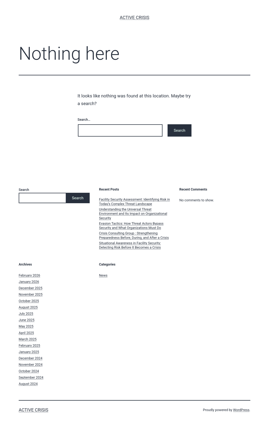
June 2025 (26, 320)
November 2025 (31, 294)
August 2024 (28, 384)
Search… (84, 119)
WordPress (241, 410)
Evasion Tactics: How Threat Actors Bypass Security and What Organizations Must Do (131, 225)
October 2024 (29, 371)
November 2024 (31, 364)
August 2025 (28, 307)
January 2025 (29, 352)
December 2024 (30, 358)
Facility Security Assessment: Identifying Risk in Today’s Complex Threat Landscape (134, 201)
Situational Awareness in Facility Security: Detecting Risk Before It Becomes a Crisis (130, 245)
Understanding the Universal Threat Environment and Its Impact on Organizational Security (133, 213)
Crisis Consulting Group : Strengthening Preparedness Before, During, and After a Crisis (134, 235)
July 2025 (26, 314)
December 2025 (30, 288)
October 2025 (29, 301)
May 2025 (26, 326)
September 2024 (31, 377)
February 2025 (29, 345)
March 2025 (28, 339)
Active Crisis (134, 17)
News (103, 275)
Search (24, 190)
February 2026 (29, 275)
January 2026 (29, 282)
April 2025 (26, 333)
